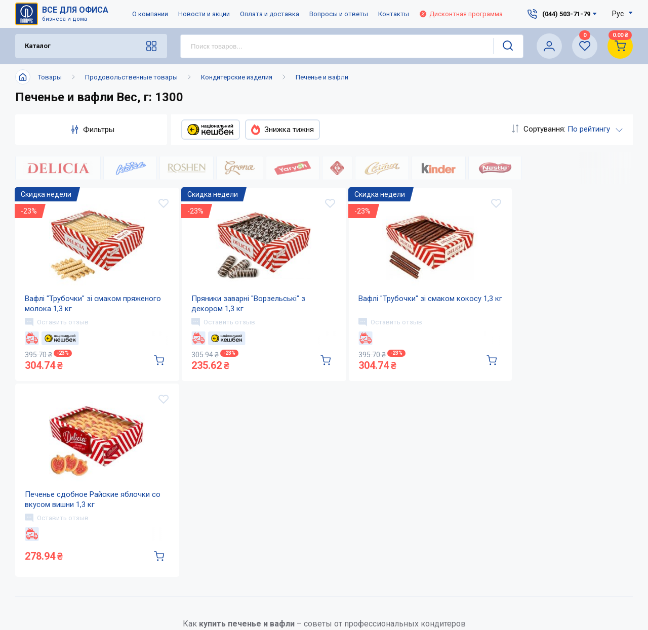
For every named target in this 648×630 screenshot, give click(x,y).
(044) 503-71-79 (489, 594)
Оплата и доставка (269, 14)
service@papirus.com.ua (484, 615)
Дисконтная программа (461, 14)
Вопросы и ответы (338, 14)
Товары (50, 77)
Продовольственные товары (131, 77)
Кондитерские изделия (236, 77)
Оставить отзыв (57, 335)
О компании (150, 14)
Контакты (393, 14)
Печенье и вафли (322, 77)
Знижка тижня (282, 129)
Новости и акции (204, 14)
